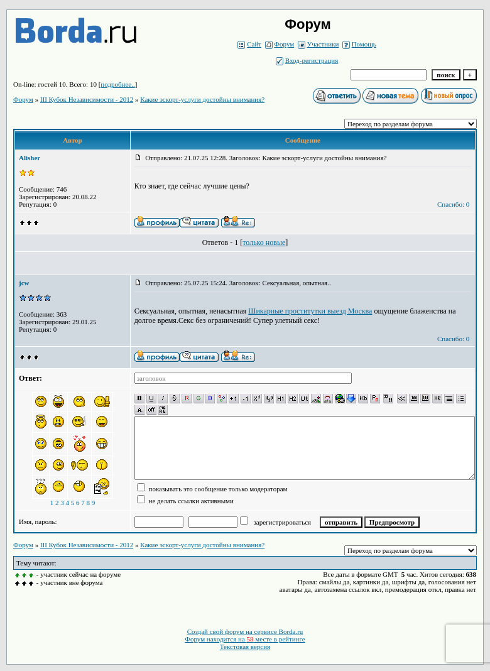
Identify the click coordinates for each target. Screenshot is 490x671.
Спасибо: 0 (453, 204)
